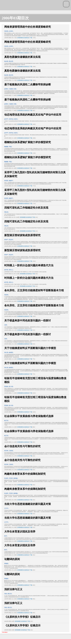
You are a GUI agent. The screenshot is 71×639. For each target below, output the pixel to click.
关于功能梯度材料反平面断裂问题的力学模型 (30, 348)
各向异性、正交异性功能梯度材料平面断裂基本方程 (34, 290)
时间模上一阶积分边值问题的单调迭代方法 (28, 265)
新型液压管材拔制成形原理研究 (22, 235)
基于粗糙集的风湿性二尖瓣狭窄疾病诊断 (27, 84)
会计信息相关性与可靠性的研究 (22, 446)
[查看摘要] (20, 37)
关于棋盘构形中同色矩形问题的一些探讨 (27, 320)
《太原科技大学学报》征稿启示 (22, 616)
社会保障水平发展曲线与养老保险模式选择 (28, 416)
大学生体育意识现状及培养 (19, 531)
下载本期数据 (4, 632)
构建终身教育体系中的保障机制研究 (25, 473)
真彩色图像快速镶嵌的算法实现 (22, 56)
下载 (31, 37)
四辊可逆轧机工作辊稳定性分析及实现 (26, 207)
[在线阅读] (26, 37)
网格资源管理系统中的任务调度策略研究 (27, 26)
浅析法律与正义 (13, 589)
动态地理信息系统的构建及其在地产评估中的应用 (32, 114)
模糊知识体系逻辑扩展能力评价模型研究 (27, 142)
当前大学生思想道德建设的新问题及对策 (27, 504)
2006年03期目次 (15, 18)
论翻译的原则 (12, 559)
